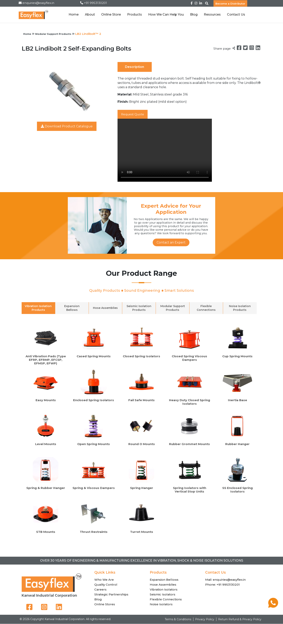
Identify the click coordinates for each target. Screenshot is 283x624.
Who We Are (104, 579)
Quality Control (105, 584)
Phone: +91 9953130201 (222, 584)
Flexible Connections (166, 599)
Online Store (111, 14)
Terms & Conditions (178, 619)
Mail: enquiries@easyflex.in (225, 579)
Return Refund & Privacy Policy (239, 619)
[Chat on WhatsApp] (273, 606)
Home (74, 14)
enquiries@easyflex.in (38, 3)
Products (134, 14)
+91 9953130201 (95, 3)
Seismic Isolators (162, 594)
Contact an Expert (171, 242)
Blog (194, 14)
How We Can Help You (166, 14)
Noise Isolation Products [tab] (240, 308)
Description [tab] (134, 67)
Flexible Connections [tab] (206, 308)
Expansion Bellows (164, 579)
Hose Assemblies (163, 584)
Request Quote (133, 114)
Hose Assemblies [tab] (105, 308)
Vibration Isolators (163, 589)
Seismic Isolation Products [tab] (139, 308)
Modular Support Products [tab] (172, 308)
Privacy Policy (204, 619)
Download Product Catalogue (67, 126)
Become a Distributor (230, 3)
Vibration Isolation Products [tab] (38, 308)
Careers (100, 589)
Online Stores (104, 604)
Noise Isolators (161, 604)
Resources (212, 14)
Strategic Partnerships (111, 594)
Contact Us (236, 14)
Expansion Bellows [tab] (72, 308)
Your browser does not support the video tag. (165, 150)
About (90, 14)
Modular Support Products (53, 33)
